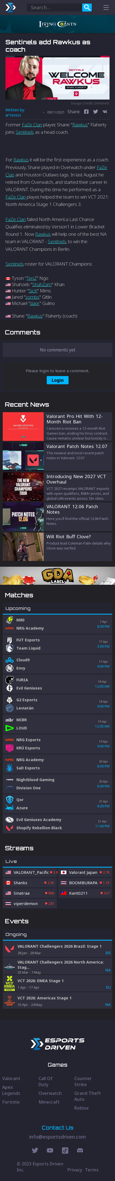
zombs (32, 297)
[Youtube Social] (50, 1151)
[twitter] (95, 112)
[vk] (104, 112)
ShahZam (42, 284)
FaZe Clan (32, 124)
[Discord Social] (65, 1151)
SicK (33, 290)
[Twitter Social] (35, 1151)
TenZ (31, 278)
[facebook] (86, 112)
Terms (92, 1170)
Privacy (74, 1170)
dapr (35, 303)
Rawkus (80, 124)
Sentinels (25, 132)
